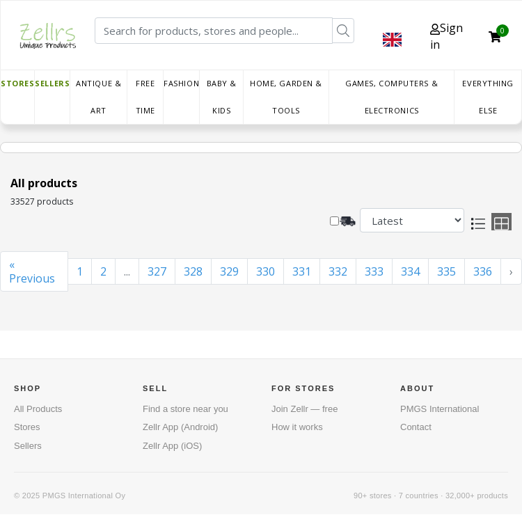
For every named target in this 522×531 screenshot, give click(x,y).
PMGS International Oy (83, 495)
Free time (145, 97)
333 (374, 271)
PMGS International (439, 409)
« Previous (32, 271)
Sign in (446, 36)
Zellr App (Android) (180, 427)
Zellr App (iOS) (172, 446)
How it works (297, 427)
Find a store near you (185, 409)
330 (265, 271)
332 (338, 271)
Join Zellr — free (304, 409)
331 (301, 271)
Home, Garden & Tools (286, 97)
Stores (17, 83)
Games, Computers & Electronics (391, 97)
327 (157, 271)
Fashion (181, 83)
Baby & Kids (222, 97)
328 (193, 271)
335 (446, 271)
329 (229, 271)
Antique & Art (98, 97)
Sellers (52, 83)
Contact (416, 427)
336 (482, 271)
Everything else (488, 97)
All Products (38, 409)
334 (410, 271)
